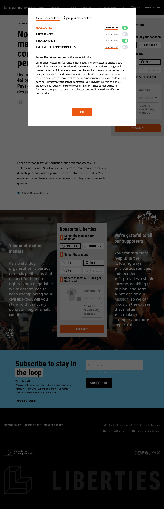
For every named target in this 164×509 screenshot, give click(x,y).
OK (82, 111)
